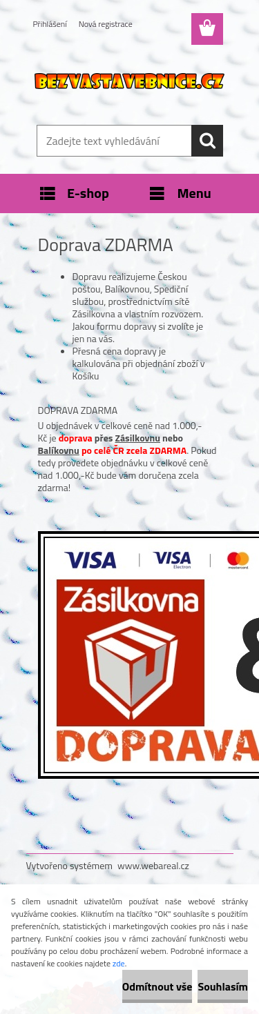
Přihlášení (50, 23)
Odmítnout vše (157, 986)
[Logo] (129, 80)
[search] (207, 141)
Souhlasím (223, 986)
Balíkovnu (58, 450)
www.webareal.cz (153, 865)
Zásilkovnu (137, 437)
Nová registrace (106, 23)
